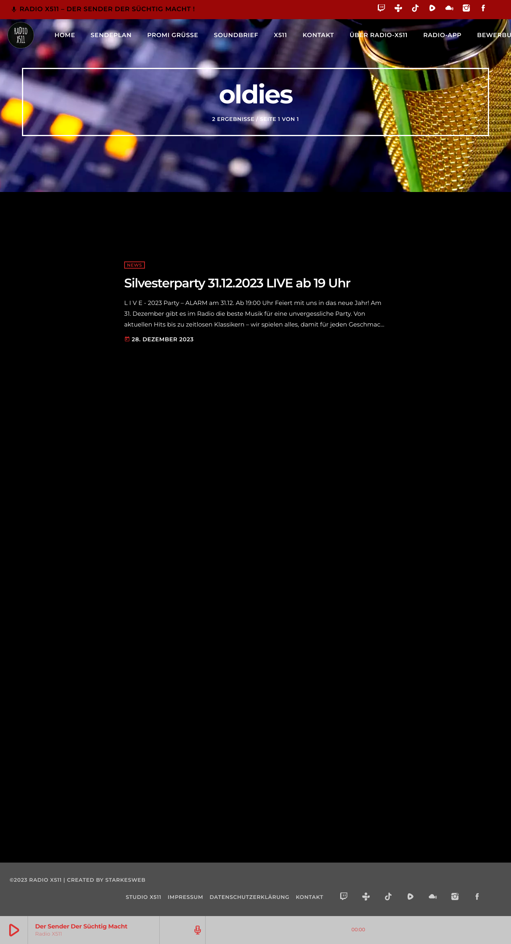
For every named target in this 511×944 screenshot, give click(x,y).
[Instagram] (466, 9)
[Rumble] (432, 9)
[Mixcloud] (449, 9)
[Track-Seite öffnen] (196, 930)
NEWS (134, 265)
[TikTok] (415, 9)
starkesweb (125, 880)
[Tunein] (398, 9)
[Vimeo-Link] (21, 35)
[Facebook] (483, 9)
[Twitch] (381, 9)
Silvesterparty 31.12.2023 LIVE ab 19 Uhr (237, 283)
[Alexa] (496, 14)
